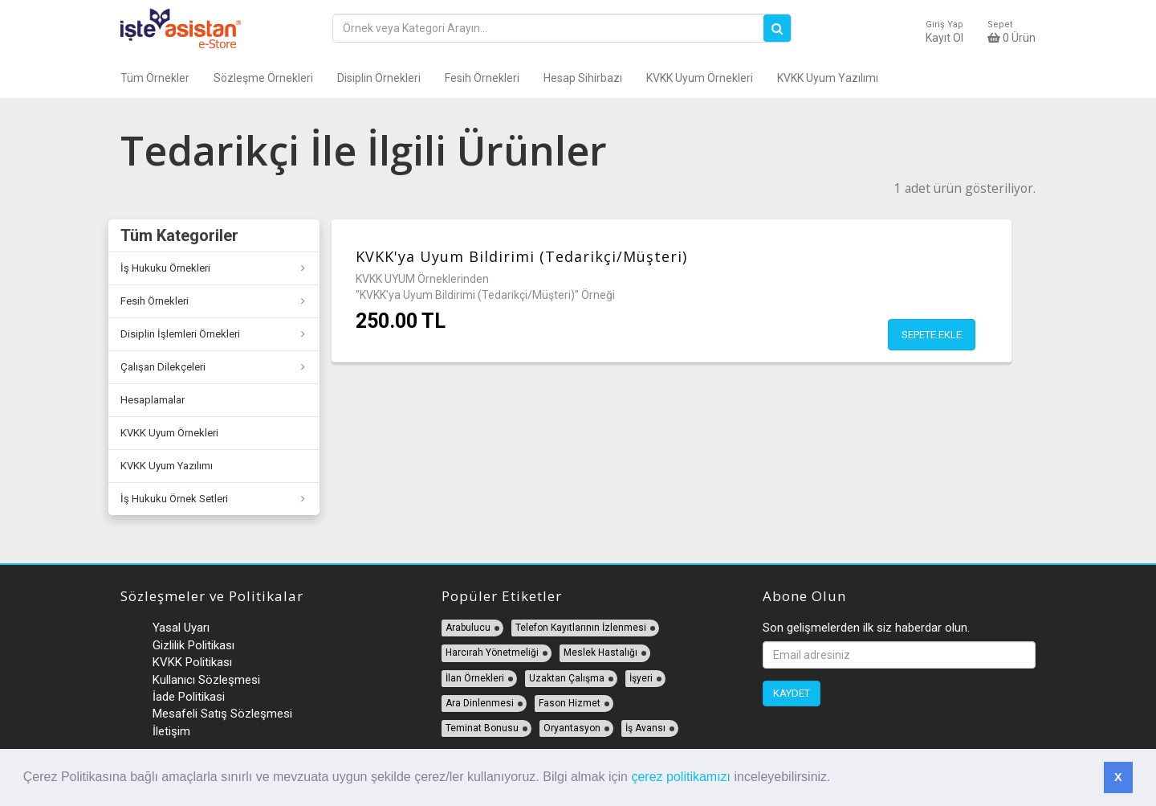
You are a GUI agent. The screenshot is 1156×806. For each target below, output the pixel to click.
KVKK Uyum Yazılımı (827, 78)
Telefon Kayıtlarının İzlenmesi (580, 627)
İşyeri (641, 678)
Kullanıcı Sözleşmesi (206, 680)
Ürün (1011, 31)
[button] (836, 778)
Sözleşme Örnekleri (263, 78)
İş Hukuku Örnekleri (165, 268)
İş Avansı (645, 728)
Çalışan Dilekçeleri (163, 367)
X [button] (1118, 777)
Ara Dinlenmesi (480, 703)
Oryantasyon (571, 728)
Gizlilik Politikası (193, 645)
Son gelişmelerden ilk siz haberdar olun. (866, 627)
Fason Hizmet (569, 703)
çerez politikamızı (681, 776)
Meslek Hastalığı (600, 652)
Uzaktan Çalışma (566, 678)
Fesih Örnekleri (482, 78)
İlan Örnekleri (475, 678)
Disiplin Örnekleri (379, 78)
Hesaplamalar (152, 400)
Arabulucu (468, 627)
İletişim (171, 731)
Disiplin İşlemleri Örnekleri (180, 334)
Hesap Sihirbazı (582, 78)
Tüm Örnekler (154, 78)
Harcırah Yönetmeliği (492, 652)
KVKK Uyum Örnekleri (699, 78)
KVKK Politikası (192, 662)
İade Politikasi (189, 696)
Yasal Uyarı (181, 627)
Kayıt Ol (944, 31)
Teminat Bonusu (482, 728)
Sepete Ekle (932, 335)
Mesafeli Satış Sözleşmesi (222, 713)
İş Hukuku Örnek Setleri (174, 499)
